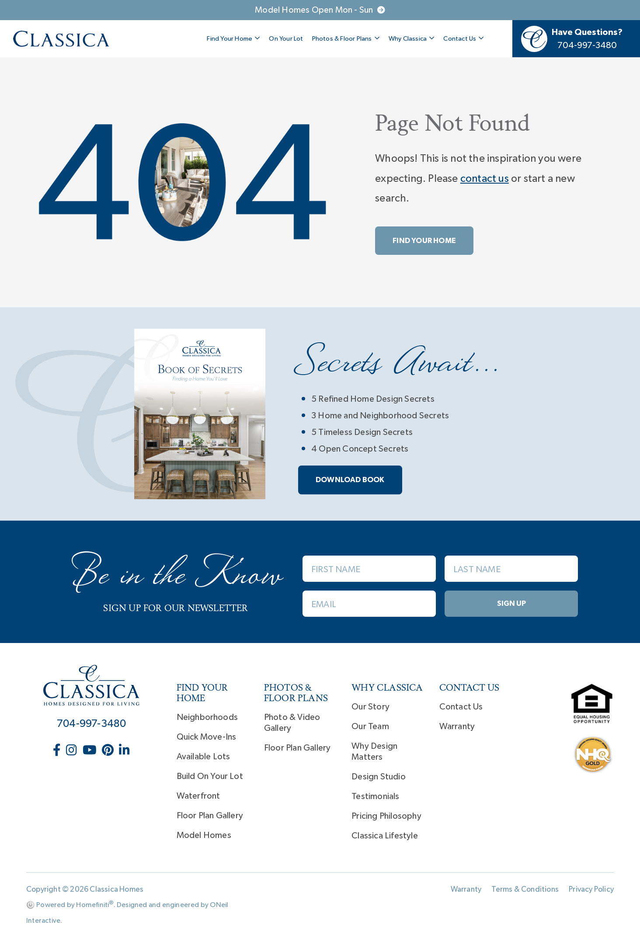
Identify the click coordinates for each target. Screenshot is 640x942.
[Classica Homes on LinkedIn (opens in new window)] (124, 750)
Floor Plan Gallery (210, 815)
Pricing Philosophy (386, 816)
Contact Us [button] (463, 38)
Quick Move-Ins (207, 737)
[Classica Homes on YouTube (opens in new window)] (90, 750)
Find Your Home (424, 240)
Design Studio (378, 776)
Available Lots (203, 756)
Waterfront (198, 796)
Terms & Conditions (525, 889)
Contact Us (461, 706)
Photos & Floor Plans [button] (346, 38)
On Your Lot (286, 38)
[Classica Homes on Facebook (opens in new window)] (57, 750)
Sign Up (511, 603)
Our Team (370, 726)
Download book (350, 479)
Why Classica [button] (412, 38)
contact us (484, 179)
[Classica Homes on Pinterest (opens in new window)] (108, 750)
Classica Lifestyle (384, 835)
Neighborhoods (207, 717)
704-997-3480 (91, 724)
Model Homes (204, 835)
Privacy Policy (591, 889)
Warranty (457, 726)
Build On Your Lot (210, 776)
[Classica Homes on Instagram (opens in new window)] (72, 750)
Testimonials (375, 796)
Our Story (370, 706)
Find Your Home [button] (233, 38)
